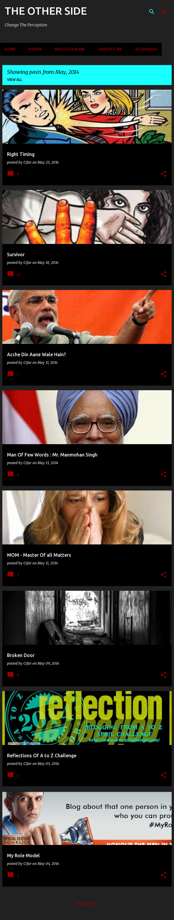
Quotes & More (69, 49)
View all (14, 80)
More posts (87, 904)
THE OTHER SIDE (46, 11)
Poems (35, 49)
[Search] (151, 12)
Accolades (146, 49)
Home (10, 49)
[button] (163, 174)
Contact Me (110, 49)
